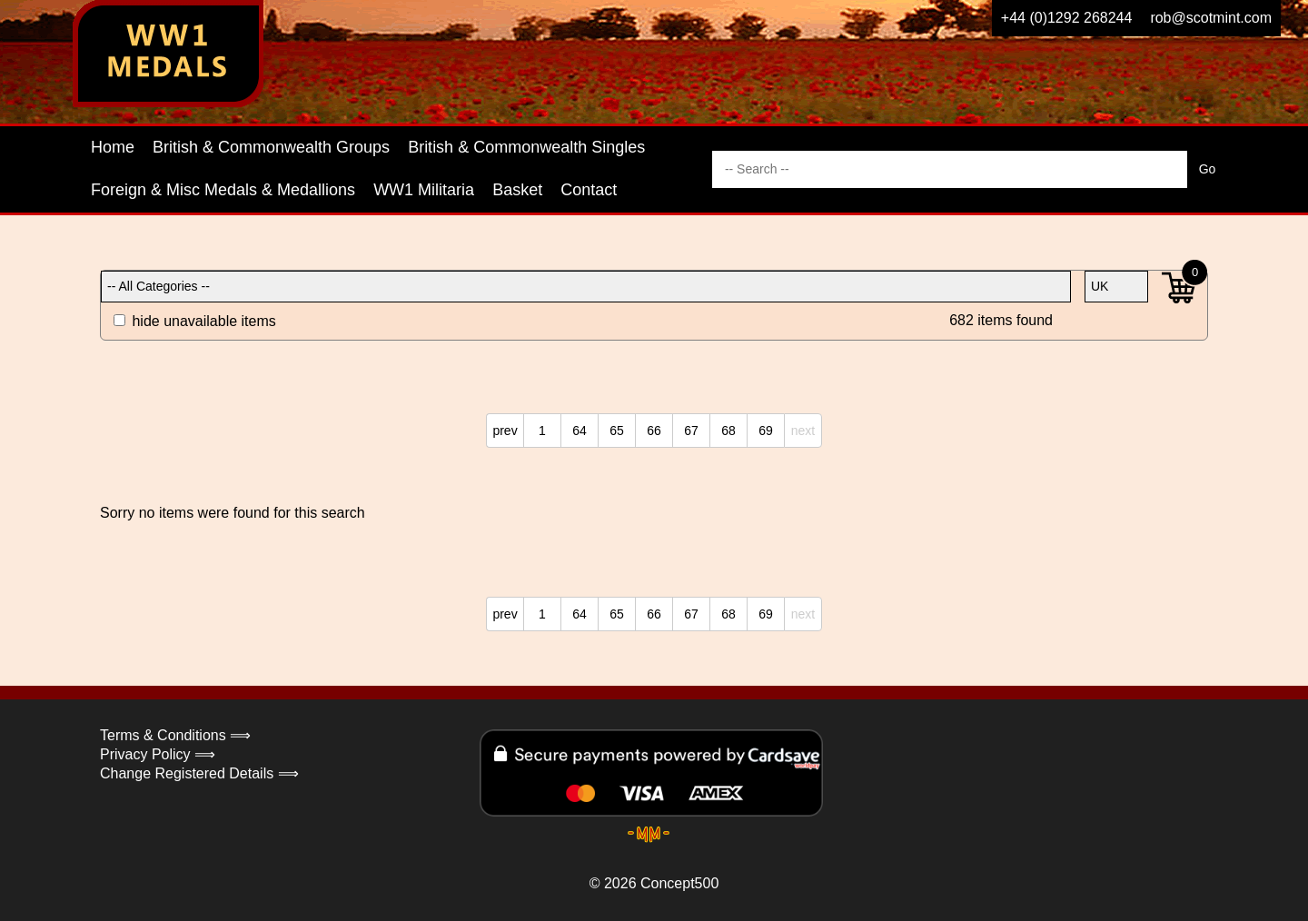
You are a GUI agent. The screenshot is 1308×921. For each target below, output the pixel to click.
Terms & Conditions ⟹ (175, 735)
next (803, 430)
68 (728, 430)
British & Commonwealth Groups (271, 147)
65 (616, 430)
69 (765, 430)
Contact (588, 190)
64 (579, 430)
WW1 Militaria (423, 190)
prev (504, 430)
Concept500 (679, 883)
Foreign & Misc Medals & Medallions (223, 190)
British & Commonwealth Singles (526, 147)
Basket (517, 190)
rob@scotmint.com (1211, 17)
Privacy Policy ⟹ (157, 754)
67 (691, 430)
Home (112, 147)
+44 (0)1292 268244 (1067, 17)
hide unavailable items (195, 321)
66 (654, 430)
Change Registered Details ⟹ (199, 773)
